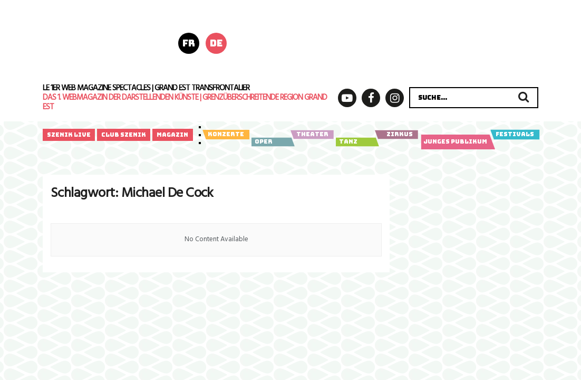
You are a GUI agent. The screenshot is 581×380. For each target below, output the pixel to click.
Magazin (172, 134)
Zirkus (396, 134)
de (216, 43)
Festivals (514, 134)
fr (188, 43)
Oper (271, 142)
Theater (312, 134)
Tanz (356, 142)
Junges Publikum (455, 142)
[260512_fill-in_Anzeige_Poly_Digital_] (400, 42)
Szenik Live (69, 134)
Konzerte (226, 134)
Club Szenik (123, 134)
